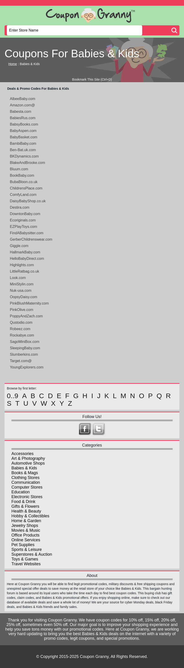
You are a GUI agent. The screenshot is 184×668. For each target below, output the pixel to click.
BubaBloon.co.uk (23, 182)
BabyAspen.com (23, 131)
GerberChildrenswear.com (31, 239)
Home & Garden (26, 520)
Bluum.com (19, 169)
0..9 (12, 395)
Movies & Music (25, 530)
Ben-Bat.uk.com (23, 150)
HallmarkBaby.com (25, 252)
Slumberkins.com (24, 354)
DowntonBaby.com (25, 214)
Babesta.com (20, 111)
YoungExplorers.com (26, 367)
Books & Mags (24, 473)
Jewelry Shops (24, 525)
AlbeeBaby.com (22, 99)
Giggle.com (19, 246)
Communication (25, 482)
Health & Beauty (26, 511)
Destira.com (19, 207)
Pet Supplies (22, 544)
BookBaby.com (22, 175)
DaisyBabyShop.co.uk (28, 201)
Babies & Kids (24, 468)
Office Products (25, 535)
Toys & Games (24, 559)
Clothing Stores (25, 477)
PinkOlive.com (21, 310)
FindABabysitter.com (26, 233)
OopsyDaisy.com (23, 297)
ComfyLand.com (23, 195)
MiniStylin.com (21, 284)
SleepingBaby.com (25, 348)
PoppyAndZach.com (26, 316)
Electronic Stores (26, 496)
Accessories (22, 453)
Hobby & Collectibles (30, 516)
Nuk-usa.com (20, 290)
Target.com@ (21, 361)
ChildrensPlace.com (26, 188)
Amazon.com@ (22, 105)
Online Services (25, 540)
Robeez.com (20, 329)
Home (12, 64)
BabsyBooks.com (24, 124)
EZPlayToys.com (23, 227)
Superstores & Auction (31, 554)
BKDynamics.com (24, 156)
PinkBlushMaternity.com (29, 303)
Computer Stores (26, 487)
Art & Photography (28, 458)
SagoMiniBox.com (24, 342)
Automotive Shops (28, 463)
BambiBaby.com (23, 143)
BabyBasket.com (23, 137)
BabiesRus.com (22, 118)
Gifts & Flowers (25, 506)
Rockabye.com (22, 335)
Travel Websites (26, 564)
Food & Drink (23, 501)
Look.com (18, 278)
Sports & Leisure (26, 549)
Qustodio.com (21, 322)
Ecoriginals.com (23, 220)
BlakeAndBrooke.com (27, 163)
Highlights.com (22, 265)
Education (20, 492)
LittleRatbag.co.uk (24, 271)
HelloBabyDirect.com (27, 258)
